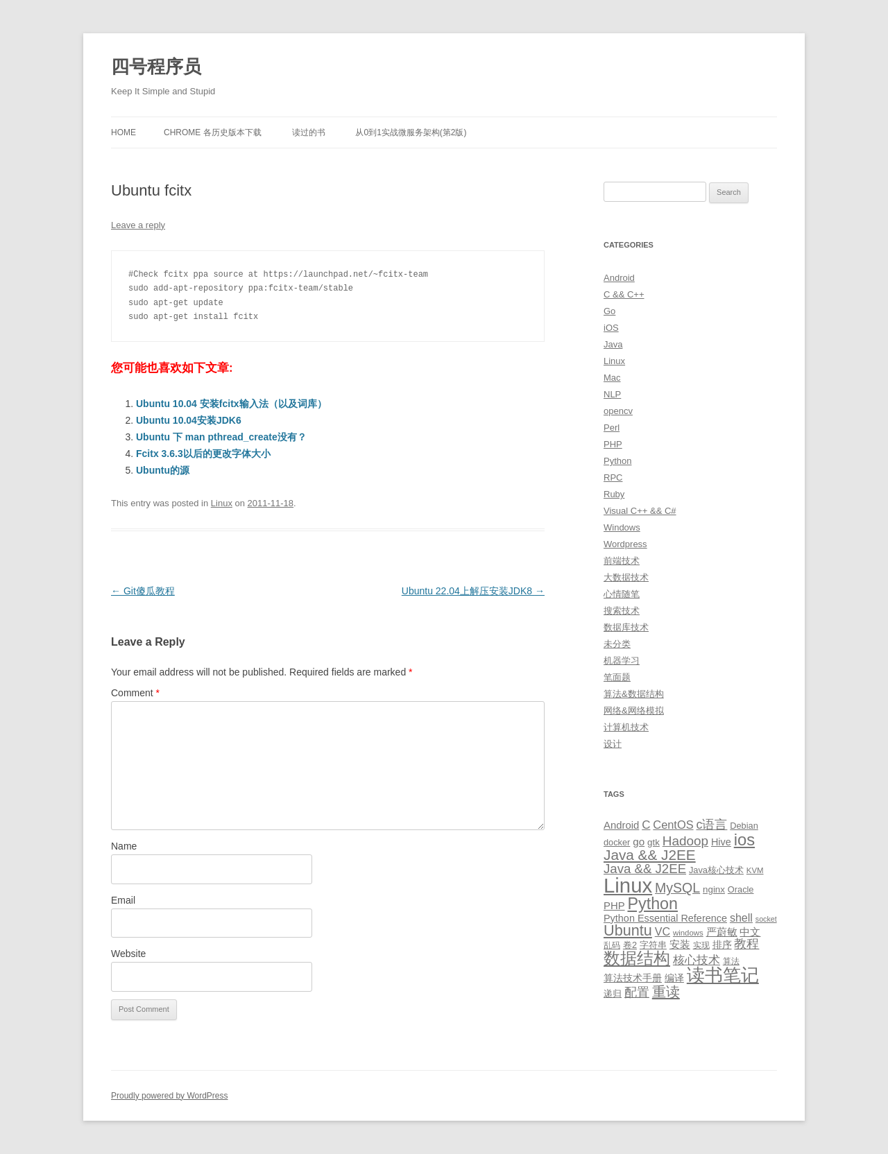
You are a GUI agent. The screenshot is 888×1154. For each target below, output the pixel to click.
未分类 (617, 644)
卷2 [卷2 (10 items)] (630, 945)
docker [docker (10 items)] (617, 842)
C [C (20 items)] (646, 825)
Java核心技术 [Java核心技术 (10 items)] (716, 870)
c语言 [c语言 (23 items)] (711, 825)
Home (123, 132)
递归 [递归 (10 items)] (613, 993)
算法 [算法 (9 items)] (731, 961)
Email (123, 900)
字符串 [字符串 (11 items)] (653, 945)
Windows (622, 527)
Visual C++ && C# (640, 511)
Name (124, 846)
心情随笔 (622, 594)
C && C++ (624, 294)
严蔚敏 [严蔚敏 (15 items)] (721, 932)
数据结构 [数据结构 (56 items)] (637, 958)
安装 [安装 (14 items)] (679, 944)
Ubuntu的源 (162, 470)
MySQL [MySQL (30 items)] (677, 887)
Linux (221, 503)
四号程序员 (156, 66)
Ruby (614, 494)
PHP (613, 444)
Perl (612, 427)
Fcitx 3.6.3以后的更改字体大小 (203, 453)
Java (613, 344)
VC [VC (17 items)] (662, 931)
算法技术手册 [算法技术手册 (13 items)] (633, 977)
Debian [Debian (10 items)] (744, 825)
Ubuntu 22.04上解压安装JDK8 (473, 590)
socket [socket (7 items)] (766, 919)
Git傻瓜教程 (143, 590)
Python (617, 461)
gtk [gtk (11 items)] (653, 842)
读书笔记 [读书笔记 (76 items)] (723, 975)
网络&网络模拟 (634, 710)
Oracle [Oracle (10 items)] (741, 889)
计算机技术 (626, 727)
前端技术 (622, 561)
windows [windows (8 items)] (688, 933)
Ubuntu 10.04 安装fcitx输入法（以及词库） (231, 403)
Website (128, 953)
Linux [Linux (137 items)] (628, 885)
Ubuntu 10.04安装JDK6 (188, 420)
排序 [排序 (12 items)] (722, 944)
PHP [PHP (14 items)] (614, 905)
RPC (613, 477)
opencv (618, 411)
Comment (135, 692)
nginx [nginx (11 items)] (714, 889)
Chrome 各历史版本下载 (213, 132)
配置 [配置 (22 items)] (636, 992)
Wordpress (625, 544)
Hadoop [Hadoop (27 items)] (685, 841)
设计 (613, 744)
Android (619, 278)
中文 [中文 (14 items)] (750, 932)
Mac (612, 377)
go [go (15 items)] (638, 841)
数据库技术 (626, 627)
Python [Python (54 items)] (652, 904)
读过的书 (308, 132)
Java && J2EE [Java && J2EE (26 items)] (645, 868)
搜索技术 (622, 610)
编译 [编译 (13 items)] (674, 977)
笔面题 (617, 677)
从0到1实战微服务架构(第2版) (410, 132)
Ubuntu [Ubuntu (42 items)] (628, 930)
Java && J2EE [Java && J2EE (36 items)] (650, 855)
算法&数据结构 (634, 694)
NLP (612, 394)
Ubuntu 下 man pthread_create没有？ (221, 436)
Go (609, 311)
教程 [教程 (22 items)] (746, 944)
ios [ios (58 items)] (744, 839)
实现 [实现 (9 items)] (701, 945)
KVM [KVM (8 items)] (755, 870)
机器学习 (622, 660)
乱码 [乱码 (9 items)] (612, 945)
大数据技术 (626, 577)
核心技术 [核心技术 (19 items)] (696, 960)
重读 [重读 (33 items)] (666, 991)
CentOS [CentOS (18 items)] (673, 824)
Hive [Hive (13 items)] (721, 841)
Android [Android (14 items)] (621, 825)
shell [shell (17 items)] (741, 917)
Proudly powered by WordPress (169, 1096)
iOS (611, 327)
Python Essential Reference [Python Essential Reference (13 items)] (665, 918)
